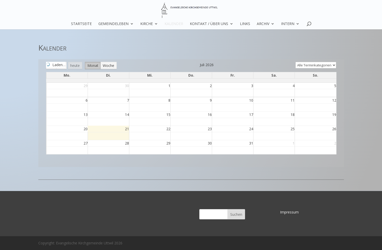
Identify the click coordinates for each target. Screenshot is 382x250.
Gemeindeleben (113, 24)
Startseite (81, 24)
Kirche (146, 24)
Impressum (289, 212)
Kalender (174, 24)
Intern (287, 24)
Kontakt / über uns (209, 24)
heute (75, 65)
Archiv (263, 24)
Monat (92, 65)
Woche (108, 65)
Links (245, 24)
